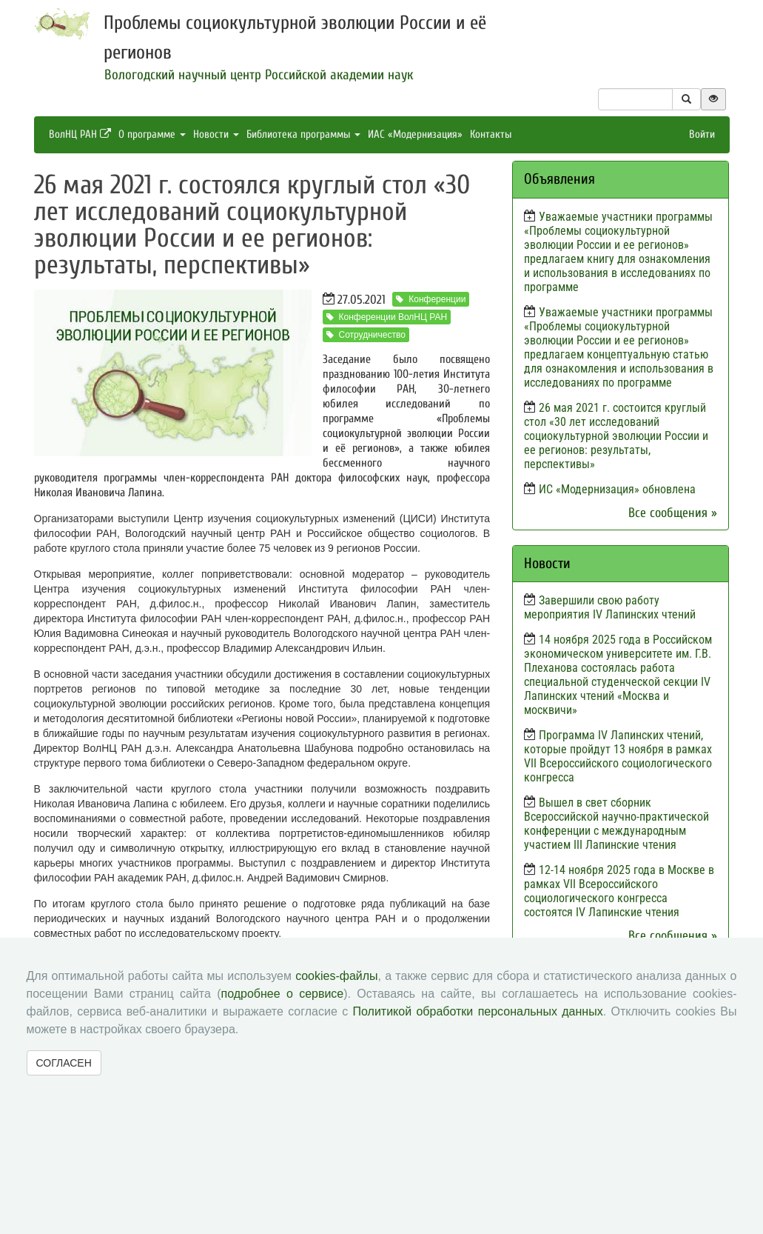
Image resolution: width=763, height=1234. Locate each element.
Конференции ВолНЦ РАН (387, 317)
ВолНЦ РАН (80, 134)
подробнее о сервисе (282, 993)
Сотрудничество (366, 335)
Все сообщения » (672, 513)
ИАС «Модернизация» (415, 134)
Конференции (430, 299)
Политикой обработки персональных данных (478, 1011)
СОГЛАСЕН (64, 1063)
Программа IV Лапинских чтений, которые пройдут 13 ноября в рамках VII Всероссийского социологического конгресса (618, 756)
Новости (216, 134)
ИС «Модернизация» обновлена (617, 489)
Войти (702, 134)
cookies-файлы (336, 976)
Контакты (490, 134)
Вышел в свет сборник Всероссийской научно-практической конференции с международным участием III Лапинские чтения (616, 824)
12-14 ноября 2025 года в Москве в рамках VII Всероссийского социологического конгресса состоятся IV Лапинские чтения (619, 891)
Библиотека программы (303, 134)
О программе (152, 134)
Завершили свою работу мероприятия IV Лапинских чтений (610, 607)
